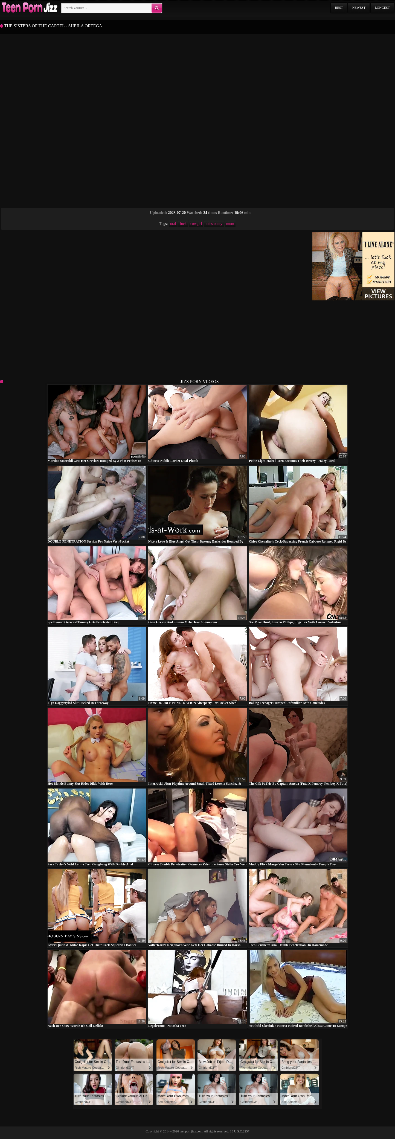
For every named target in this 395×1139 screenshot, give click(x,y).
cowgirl (196, 224)
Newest (359, 8)
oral (173, 224)
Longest (382, 8)
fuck (183, 224)
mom (230, 224)
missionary (214, 224)
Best (339, 8)
